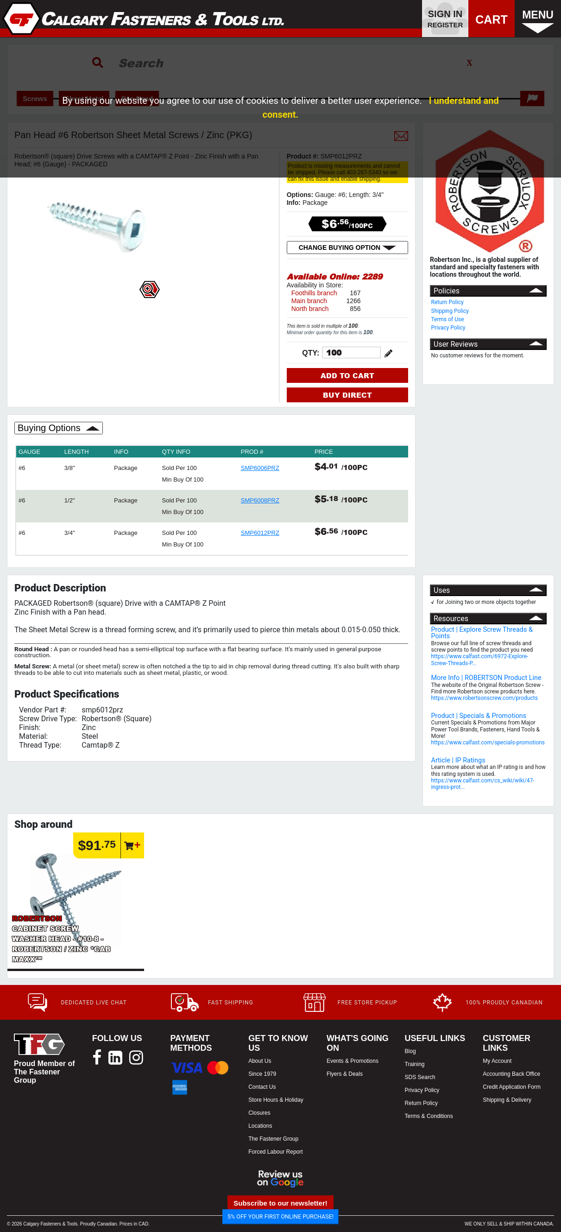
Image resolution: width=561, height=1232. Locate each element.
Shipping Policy (450, 311)
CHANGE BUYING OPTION (347, 247)
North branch (310, 308)
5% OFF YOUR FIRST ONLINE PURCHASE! (280, 1216)
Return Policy (447, 302)
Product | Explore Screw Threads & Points (482, 633)
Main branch (309, 301)
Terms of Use (447, 319)
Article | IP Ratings (458, 760)
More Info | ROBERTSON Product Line (486, 678)
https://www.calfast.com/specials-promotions (488, 742)
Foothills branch (314, 293)
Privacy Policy (448, 327)
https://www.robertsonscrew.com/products (484, 698)
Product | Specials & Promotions (479, 716)
